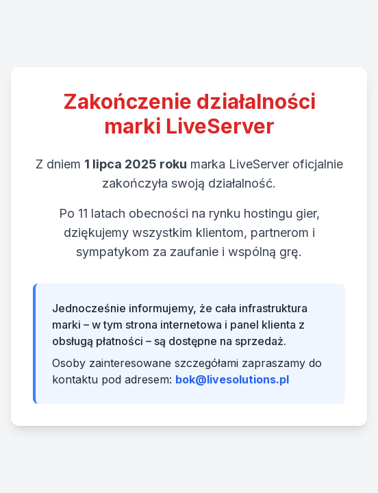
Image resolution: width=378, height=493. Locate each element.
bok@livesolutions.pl (232, 379)
